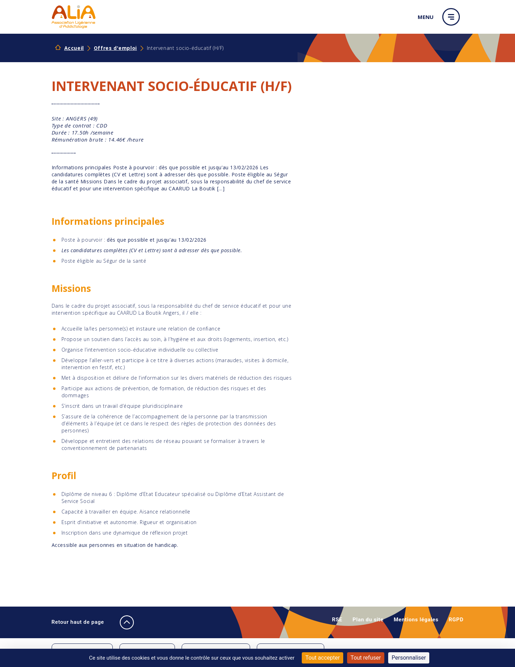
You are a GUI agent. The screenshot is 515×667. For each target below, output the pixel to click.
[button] (452, 17)
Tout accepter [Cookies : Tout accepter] (322, 657)
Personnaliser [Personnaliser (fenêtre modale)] (409, 657)
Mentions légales (416, 619)
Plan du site (368, 619)
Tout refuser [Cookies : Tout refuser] (366, 657)
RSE (337, 619)
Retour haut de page (86, 622)
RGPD (456, 619)
